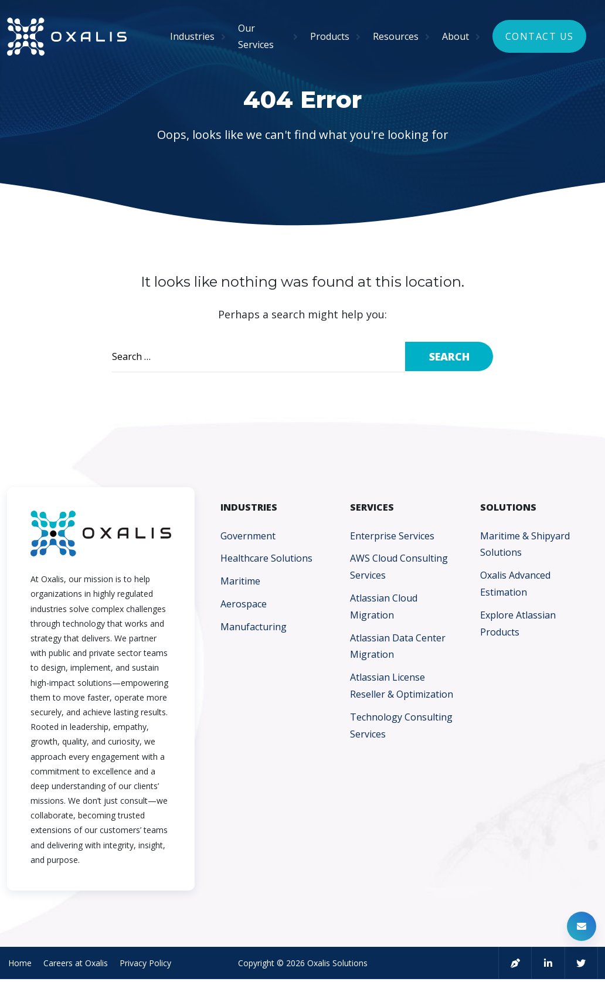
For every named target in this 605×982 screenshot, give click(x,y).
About (455, 36)
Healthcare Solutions (266, 558)
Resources (396, 36)
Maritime (240, 581)
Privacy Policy (144, 963)
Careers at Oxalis (74, 963)
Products (329, 36)
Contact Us (539, 36)
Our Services (256, 37)
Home (18, 963)
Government (248, 535)
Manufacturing (253, 626)
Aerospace (243, 603)
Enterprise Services (392, 535)
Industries (192, 36)
